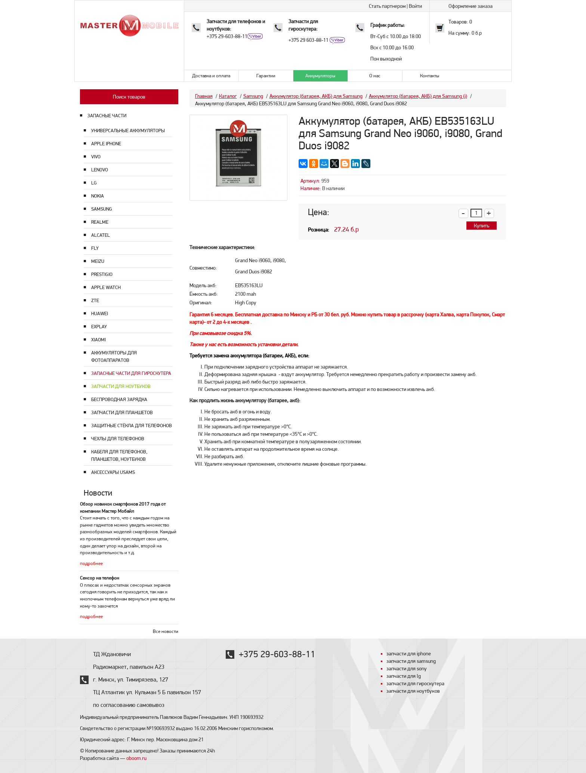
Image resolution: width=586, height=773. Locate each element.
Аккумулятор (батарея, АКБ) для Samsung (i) (418, 96)
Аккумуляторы (320, 75)
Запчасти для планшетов (122, 412)
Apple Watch (106, 287)
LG (94, 183)
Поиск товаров (129, 97)
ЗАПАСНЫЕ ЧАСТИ (106, 115)
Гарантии (265, 75)
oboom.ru (136, 758)
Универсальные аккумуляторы (128, 130)
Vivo (96, 156)
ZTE (95, 300)
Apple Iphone (106, 143)
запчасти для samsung (411, 661)
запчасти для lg (403, 676)
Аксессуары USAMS (113, 472)
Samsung (101, 209)
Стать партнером (387, 6)
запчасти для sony (406, 668)
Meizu (97, 261)
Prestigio (101, 274)
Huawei (99, 313)
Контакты (429, 75)
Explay (99, 326)
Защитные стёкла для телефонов (131, 425)
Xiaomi (98, 339)
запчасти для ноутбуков (413, 691)
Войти (415, 6)
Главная (204, 96)
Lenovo (99, 170)
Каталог (228, 96)
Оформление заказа (470, 6)
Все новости (165, 631)
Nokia (97, 196)
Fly (95, 248)
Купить (481, 226)
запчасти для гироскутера (415, 683)
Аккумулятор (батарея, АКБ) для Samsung (316, 96)
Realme (99, 222)
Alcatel (100, 235)
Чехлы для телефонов (117, 438)
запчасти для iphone (408, 653)
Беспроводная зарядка (119, 399)
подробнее (91, 563)
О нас (374, 75)
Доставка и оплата (211, 75)
